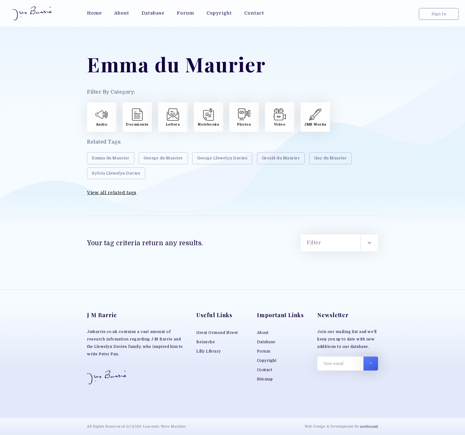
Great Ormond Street (217, 333)
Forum (264, 351)
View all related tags (112, 192)
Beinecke (205, 342)
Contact (264, 370)
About (263, 333)
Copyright (267, 360)
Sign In (439, 13)
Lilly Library (208, 351)
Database (266, 342)
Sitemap (265, 379)
